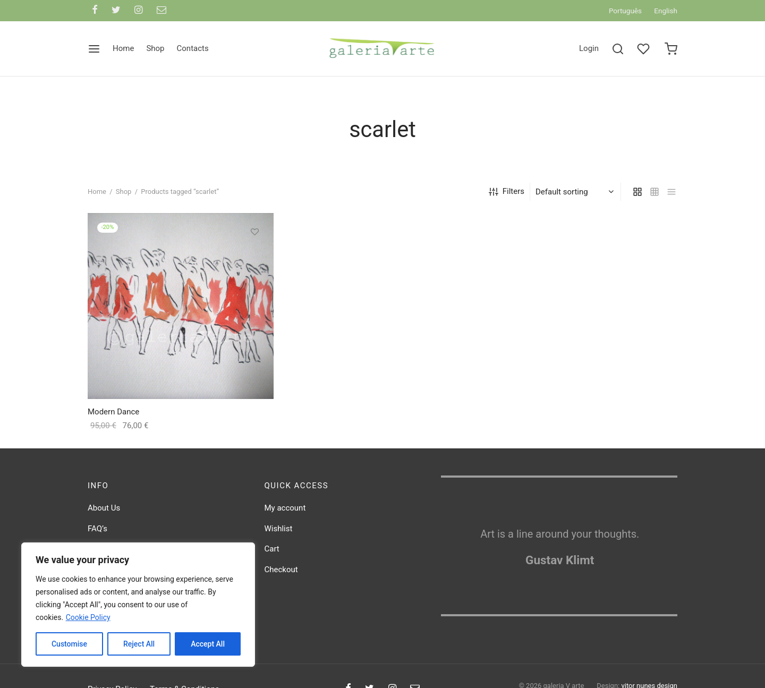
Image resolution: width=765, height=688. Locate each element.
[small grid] (654, 195)
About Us (104, 511)
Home (123, 48)
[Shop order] (577, 195)
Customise (69, 644)
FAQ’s (97, 532)
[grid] (637, 195)
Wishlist (279, 532)
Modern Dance (113, 415)
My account (285, 511)
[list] (671, 195)
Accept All (208, 644)
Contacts (193, 48)
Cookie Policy (88, 617)
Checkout (281, 573)
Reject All (139, 644)
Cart (272, 552)
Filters (506, 195)
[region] (138, 604)
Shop (155, 48)
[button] (255, 259)
